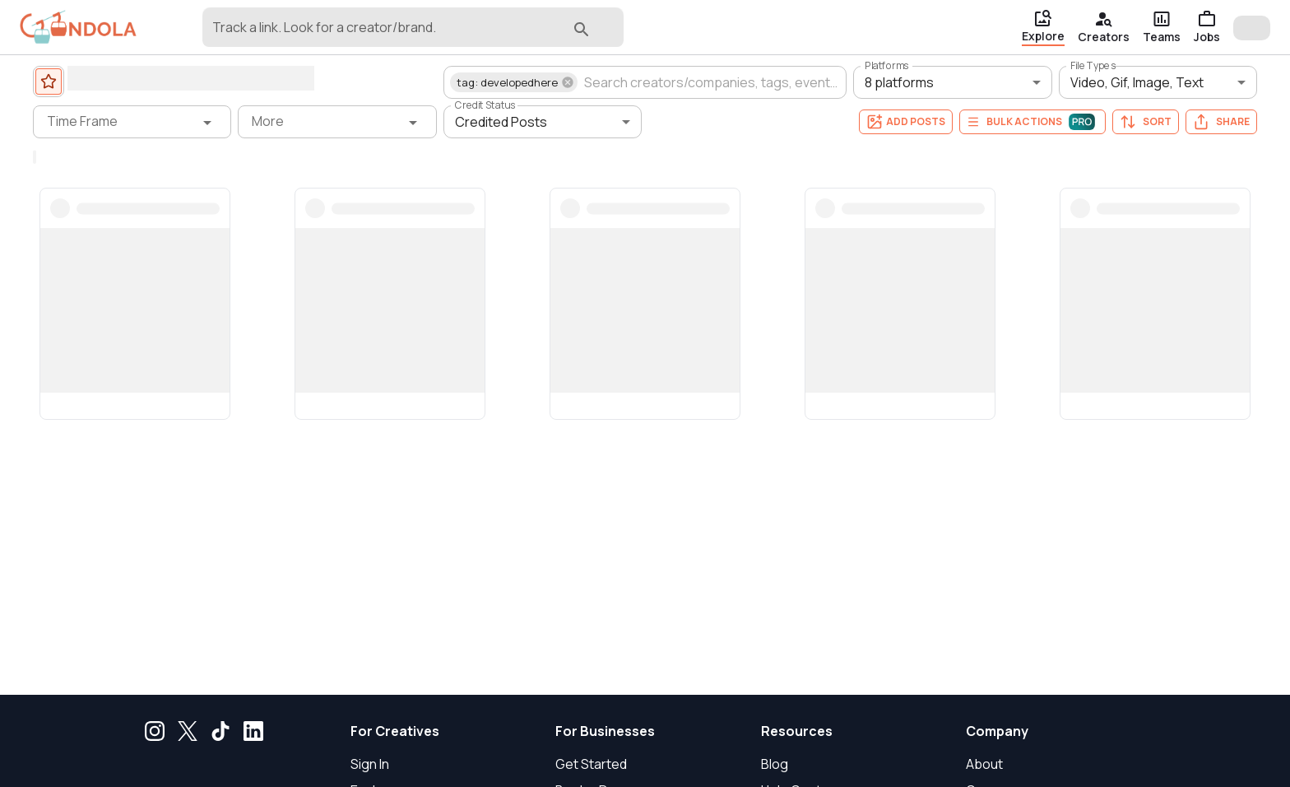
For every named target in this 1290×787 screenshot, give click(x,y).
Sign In (369, 764)
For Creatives (394, 731)
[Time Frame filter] (132, 121)
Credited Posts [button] (501, 122)
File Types (1093, 65)
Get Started (591, 764)
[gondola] (78, 27)
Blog (774, 764)
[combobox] (387, 34)
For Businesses (605, 731)
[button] (514, 82)
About (984, 764)
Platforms (887, 65)
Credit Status (485, 105)
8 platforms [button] (899, 82)
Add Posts (905, 122)
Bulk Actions (1032, 122)
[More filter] (337, 121)
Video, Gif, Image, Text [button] (1137, 82)
